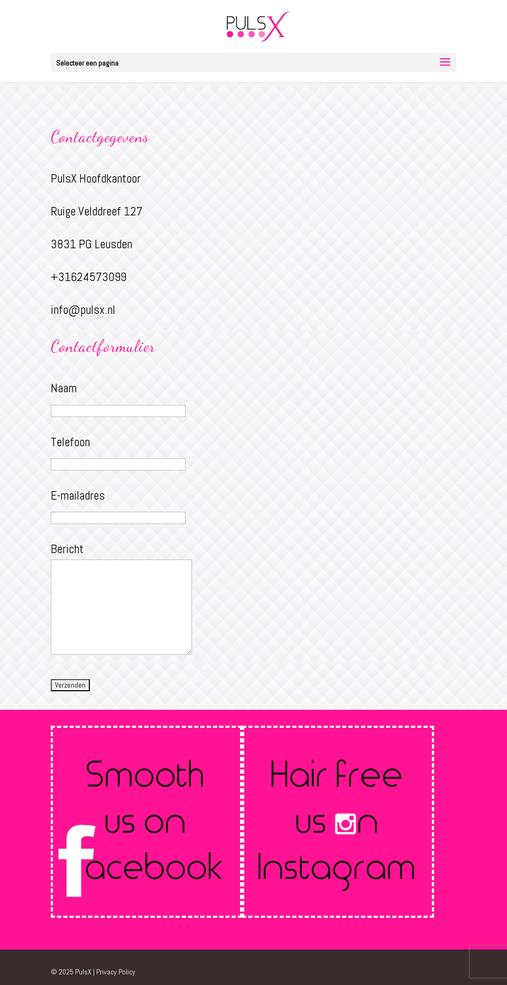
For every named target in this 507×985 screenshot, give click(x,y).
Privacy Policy (115, 972)
